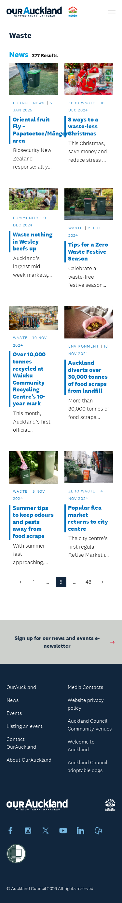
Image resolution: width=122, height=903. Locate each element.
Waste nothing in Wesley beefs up (32, 241)
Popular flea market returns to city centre (88, 518)
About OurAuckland (29, 760)
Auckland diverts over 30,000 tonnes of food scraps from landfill (88, 377)
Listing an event (25, 726)
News (13, 700)
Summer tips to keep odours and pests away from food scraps (33, 522)
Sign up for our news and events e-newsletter (65, 643)
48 (88, 582)
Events (14, 713)
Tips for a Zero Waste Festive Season (88, 251)
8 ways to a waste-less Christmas (83, 126)
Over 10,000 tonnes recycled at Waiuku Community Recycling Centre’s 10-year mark (29, 379)
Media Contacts (85, 687)
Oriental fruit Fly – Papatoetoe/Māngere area (33, 130)
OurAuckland (21, 687)
